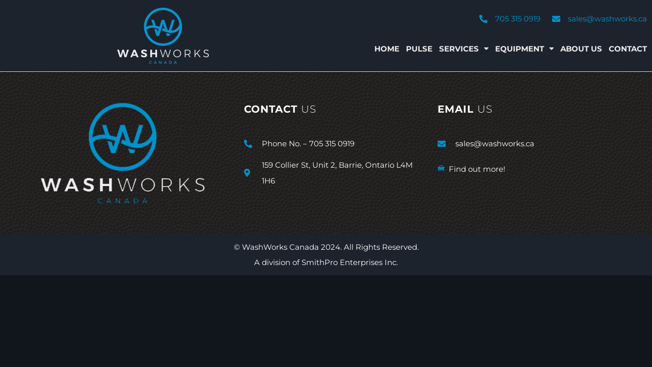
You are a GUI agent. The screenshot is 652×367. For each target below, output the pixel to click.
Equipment (524, 49)
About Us (581, 49)
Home (386, 49)
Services (463, 49)
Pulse (419, 49)
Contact (628, 49)
